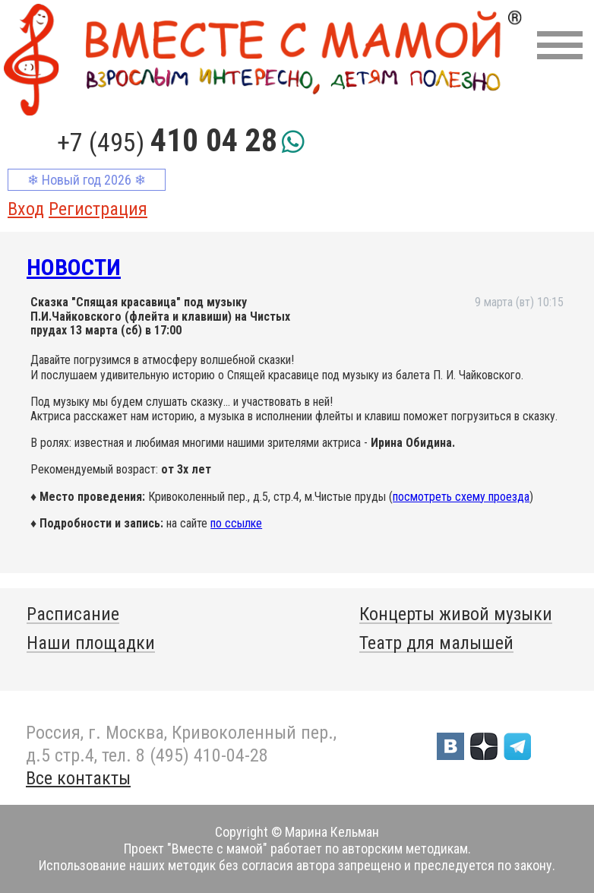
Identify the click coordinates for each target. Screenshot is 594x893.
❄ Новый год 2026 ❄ (86, 180)
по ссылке (236, 523)
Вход (26, 209)
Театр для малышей (436, 643)
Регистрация (98, 209)
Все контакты (78, 778)
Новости (74, 267)
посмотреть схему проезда (461, 496)
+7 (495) (167, 142)
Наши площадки (91, 643)
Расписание (73, 614)
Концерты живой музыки (455, 614)
